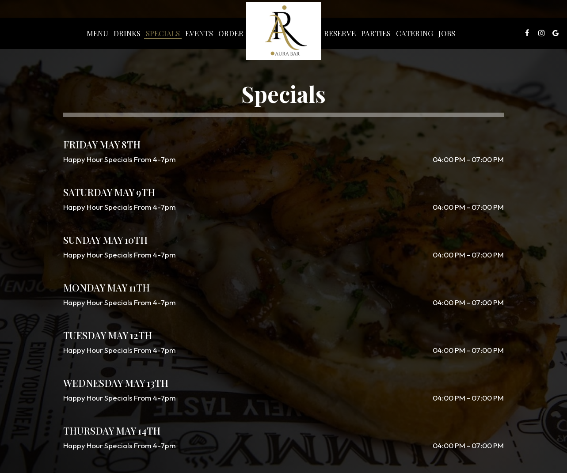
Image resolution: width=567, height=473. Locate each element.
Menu (97, 33)
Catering (414, 33)
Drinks (127, 33)
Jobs (446, 33)
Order (231, 33)
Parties (376, 33)
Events (199, 33)
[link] (283, 31)
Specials (163, 33)
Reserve (340, 33)
